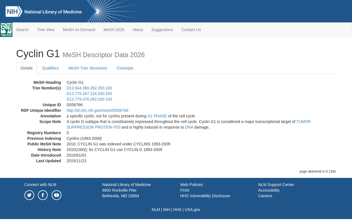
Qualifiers (50, 68)
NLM (156, 209)
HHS (177, 209)
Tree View (45, 29)
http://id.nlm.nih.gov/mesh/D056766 (97, 110)
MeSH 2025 (113, 29)
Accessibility (269, 190)
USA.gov (192, 209)
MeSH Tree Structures (87, 68)
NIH (166, 209)
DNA (189, 127)
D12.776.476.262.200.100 (89, 99)
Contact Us (191, 29)
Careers (265, 196)
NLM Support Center (276, 184)
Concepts (125, 68)
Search (22, 29)
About (138, 29)
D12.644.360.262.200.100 (89, 88)
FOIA (185, 190)
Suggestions (162, 29)
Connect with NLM (40, 184)
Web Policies (191, 184)
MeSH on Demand (79, 29)
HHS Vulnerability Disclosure (205, 196)
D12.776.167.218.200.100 (89, 93)
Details (27, 68)
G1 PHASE (157, 116)
